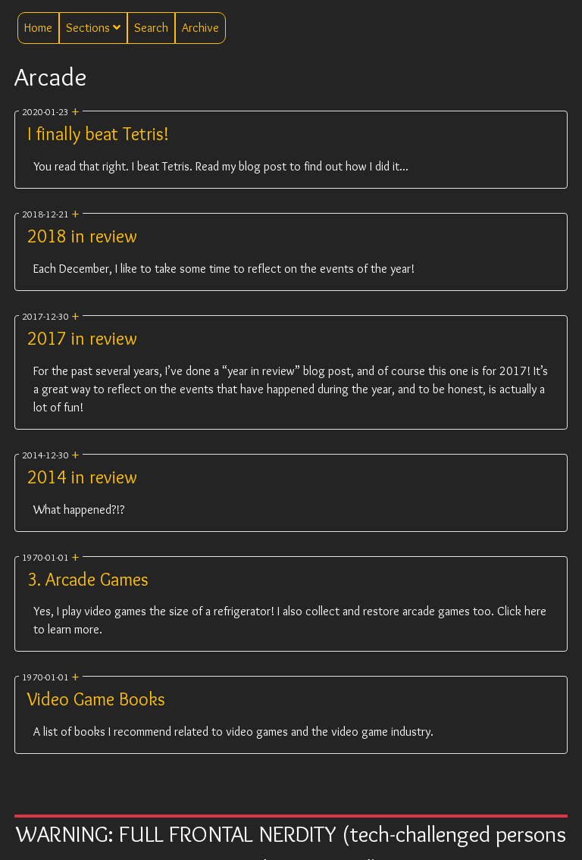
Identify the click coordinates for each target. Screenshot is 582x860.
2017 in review (82, 338)
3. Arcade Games (88, 579)
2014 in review (82, 477)
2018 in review (82, 236)
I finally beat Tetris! (98, 134)
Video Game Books (96, 699)
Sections (93, 27)
